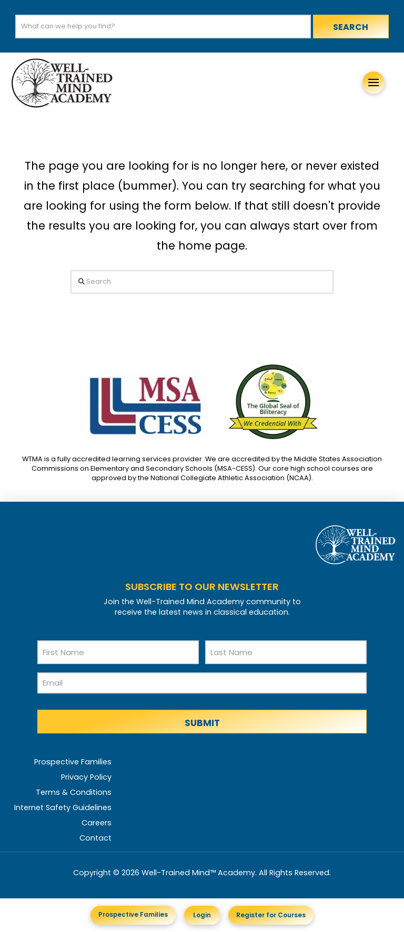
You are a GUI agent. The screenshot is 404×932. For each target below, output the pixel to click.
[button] (373, 82)
